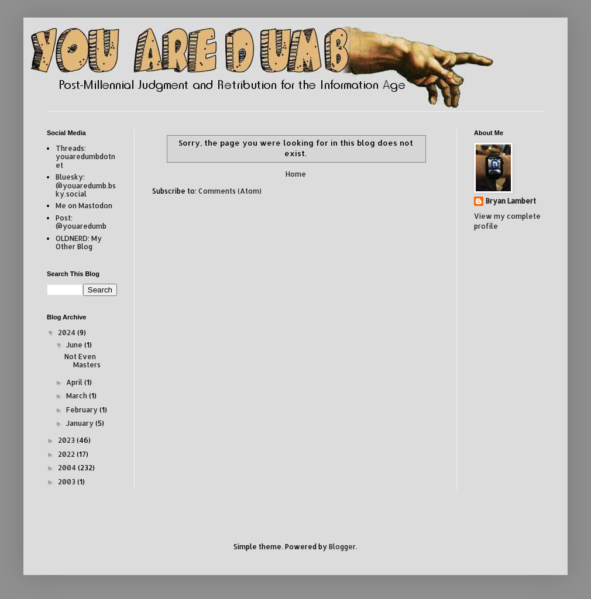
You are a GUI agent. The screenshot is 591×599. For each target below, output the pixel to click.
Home (296, 174)
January (80, 423)
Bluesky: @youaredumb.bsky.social (86, 185)
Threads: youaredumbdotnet (85, 157)
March (77, 395)
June (75, 344)
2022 (67, 454)
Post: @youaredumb (81, 222)
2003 (67, 481)
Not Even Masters (82, 360)
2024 (67, 332)
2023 (67, 440)
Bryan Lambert (511, 201)
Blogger (342, 546)
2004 (68, 467)
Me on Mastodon (84, 205)
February (82, 409)
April (75, 382)
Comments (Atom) (230, 191)
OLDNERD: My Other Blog (79, 242)
